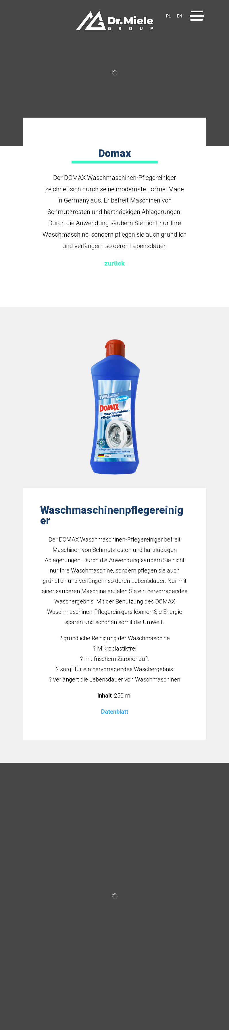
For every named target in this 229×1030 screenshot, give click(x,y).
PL (168, 16)
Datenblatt (114, 711)
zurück (114, 263)
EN (179, 16)
